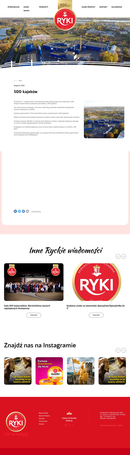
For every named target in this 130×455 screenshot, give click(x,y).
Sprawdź (33, 315)
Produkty (43, 7)
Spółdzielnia (14, 7)
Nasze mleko (26, 8)
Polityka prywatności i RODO (111, 426)
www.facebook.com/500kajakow (25, 135)
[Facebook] (15, 211)
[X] (19, 211)
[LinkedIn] (23, 211)
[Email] (27, 211)
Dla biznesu (117, 7)
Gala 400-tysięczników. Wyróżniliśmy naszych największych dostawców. (27, 307)
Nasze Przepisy (88, 7)
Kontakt (103, 7)
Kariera (41, 424)
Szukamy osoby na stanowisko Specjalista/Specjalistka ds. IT (96, 307)
